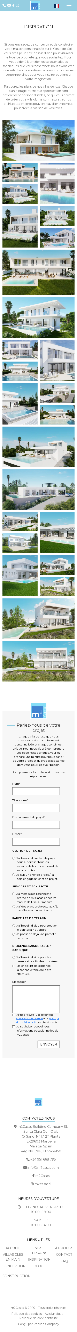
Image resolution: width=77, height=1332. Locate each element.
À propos (64, 1248)
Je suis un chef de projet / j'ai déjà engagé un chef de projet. (37, 876)
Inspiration (39, 1259)
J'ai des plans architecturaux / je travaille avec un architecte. (37, 908)
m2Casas (42, 1176)
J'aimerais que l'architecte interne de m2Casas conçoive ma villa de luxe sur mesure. (36, 898)
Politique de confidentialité (38, 1318)
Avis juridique (54, 1314)
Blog (39, 1266)
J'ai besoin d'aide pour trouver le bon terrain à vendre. (36, 927)
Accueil (13, 1248)
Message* (19, 981)
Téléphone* (20, 800)
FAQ (64, 1261)
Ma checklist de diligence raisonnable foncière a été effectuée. (34, 970)
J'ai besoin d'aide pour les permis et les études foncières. (37, 959)
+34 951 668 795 (43, 1159)
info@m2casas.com (43, 1168)
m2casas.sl (42, 1184)
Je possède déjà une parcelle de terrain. (36, 936)
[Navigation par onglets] (69, 5)
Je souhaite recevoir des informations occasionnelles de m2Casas (37, 1030)
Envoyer (48, 1044)
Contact (64, 1255)
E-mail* (17, 833)
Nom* (16, 783)
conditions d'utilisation (29, 1018)
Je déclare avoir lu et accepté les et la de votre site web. (37, 1018)
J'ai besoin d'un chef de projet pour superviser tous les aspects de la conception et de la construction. (37, 864)
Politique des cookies (26, 1314)
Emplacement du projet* (28, 817)
